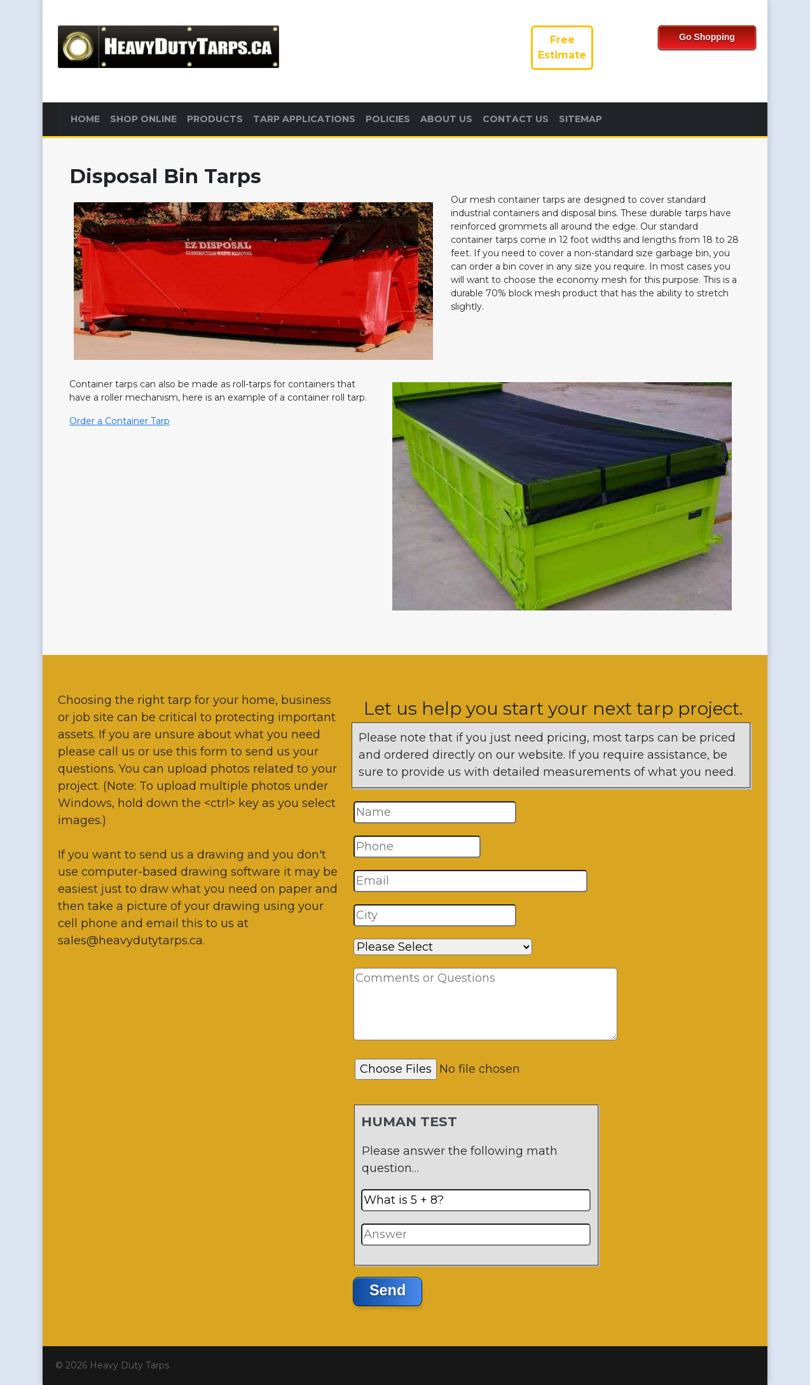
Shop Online (143, 119)
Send (387, 1290)
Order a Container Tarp (119, 421)
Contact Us (516, 119)
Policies (388, 119)
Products (215, 119)
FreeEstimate (562, 47)
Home (85, 119)
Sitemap (580, 119)
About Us (446, 119)
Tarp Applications (304, 119)
